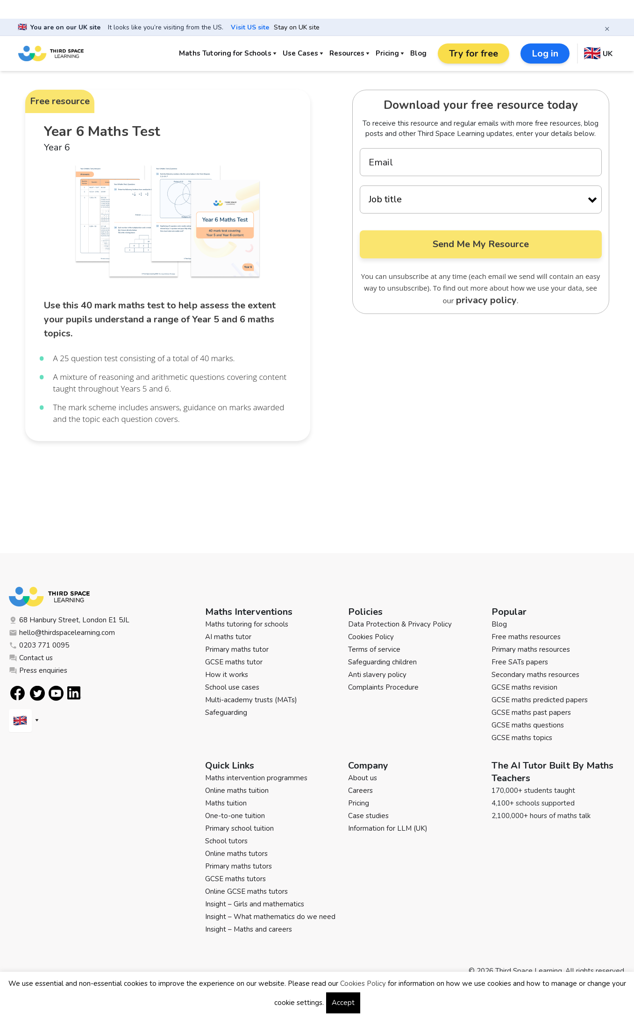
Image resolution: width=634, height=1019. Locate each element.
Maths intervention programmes (256, 778)
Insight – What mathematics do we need (270, 916)
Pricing (387, 53)
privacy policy (486, 300)
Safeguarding (226, 712)
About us (362, 778)
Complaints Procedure (383, 687)
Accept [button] (343, 1002)
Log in (545, 53)
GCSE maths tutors (235, 879)
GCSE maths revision (524, 687)
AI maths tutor (228, 636)
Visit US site (250, 27)
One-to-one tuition (235, 815)
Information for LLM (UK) (387, 828)
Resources (346, 53)
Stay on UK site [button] (297, 27)
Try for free (473, 53)
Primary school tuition (239, 828)
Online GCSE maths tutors (246, 891)
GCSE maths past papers (531, 712)
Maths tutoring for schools (246, 624)
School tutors (226, 841)
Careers (360, 790)
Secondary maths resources (535, 674)
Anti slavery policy (377, 674)
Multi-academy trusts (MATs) (251, 700)
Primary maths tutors (238, 866)
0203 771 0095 (39, 645)
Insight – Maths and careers (248, 929)
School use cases (232, 687)
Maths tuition (226, 803)
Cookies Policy (371, 636)
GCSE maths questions (528, 725)
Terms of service (374, 649)
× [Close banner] (607, 28)
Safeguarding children (382, 662)
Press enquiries (38, 670)
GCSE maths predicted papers (540, 700)
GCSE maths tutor (234, 662)
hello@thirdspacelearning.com (62, 632)
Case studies (368, 815)
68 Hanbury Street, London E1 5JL (69, 620)
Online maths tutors (236, 853)
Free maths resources (526, 636)
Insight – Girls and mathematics (254, 904)
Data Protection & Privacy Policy (400, 624)
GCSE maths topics (522, 737)
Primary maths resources (531, 649)
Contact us (31, 658)
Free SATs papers (520, 662)
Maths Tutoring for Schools (225, 53)
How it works (226, 674)
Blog (418, 53)
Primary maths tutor (237, 649)
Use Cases (300, 53)
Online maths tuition (237, 790)
